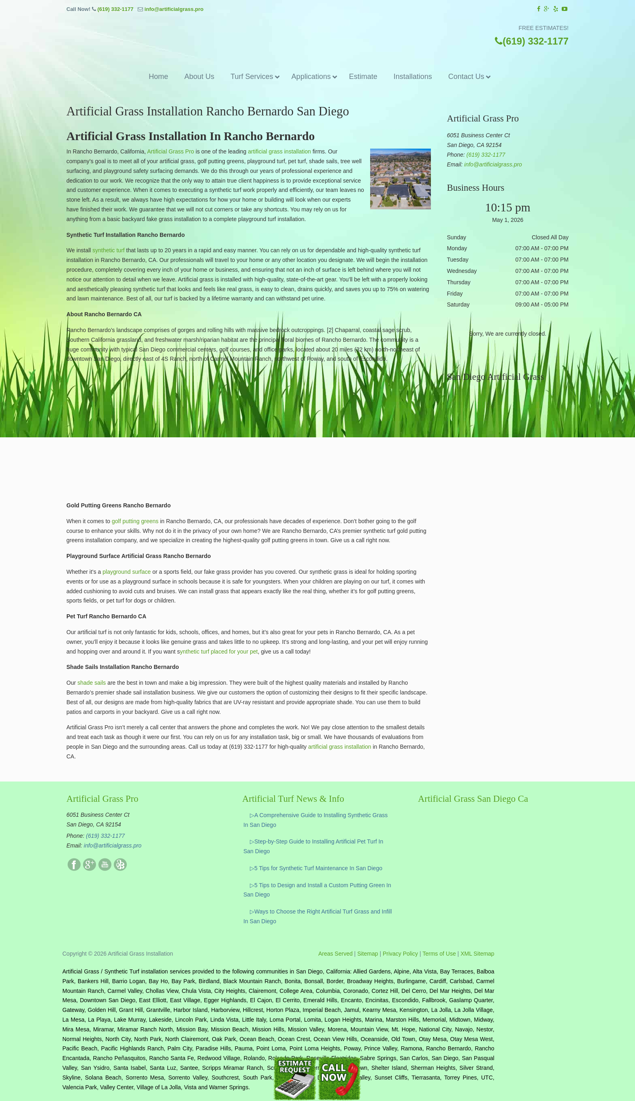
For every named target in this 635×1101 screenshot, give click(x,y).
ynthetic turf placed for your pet (219, 651)
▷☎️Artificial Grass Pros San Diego (317, 34)
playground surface (126, 572)
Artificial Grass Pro (170, 151)
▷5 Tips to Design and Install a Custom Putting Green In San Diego (317, 890)
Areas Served (335, 953)
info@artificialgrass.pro (174, 9)
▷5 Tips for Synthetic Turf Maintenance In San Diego (316, 868)
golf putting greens (135, 521)
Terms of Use (439, 953)
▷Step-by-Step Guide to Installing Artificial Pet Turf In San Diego (313, 846)
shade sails (91, 682)
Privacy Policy (400, 953)
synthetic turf (108, 250)
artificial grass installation (279, 151)
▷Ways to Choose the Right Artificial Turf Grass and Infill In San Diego (317, 916)
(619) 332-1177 (115, 9)
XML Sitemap (477, 953)
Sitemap (367, 953)
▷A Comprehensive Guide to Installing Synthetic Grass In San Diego (315, 820)
